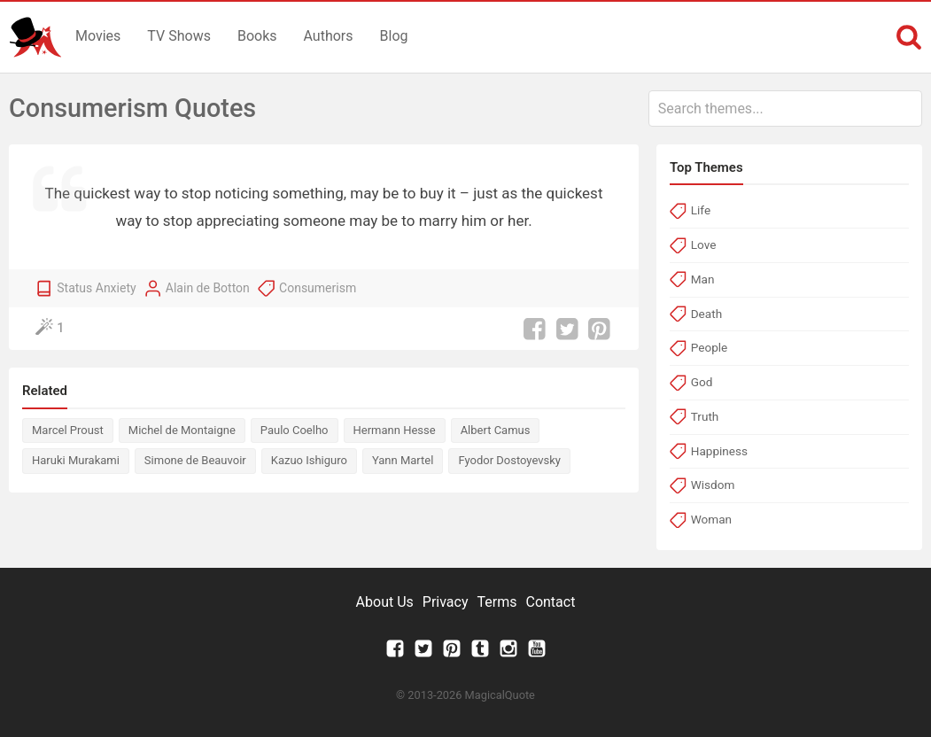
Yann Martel (402, 460)
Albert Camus (496, 430)
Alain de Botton (208, 288)
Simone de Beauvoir (195, 460)
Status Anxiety (96, 288)
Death (706, 313)
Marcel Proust (68, 430)
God (702, 382)
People (709, 347)
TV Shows (179, 35)
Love (704, 244)
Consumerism (317, 288)
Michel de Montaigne (182, 430)
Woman (711, 519)
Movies (97, 35)
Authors (328, 35)
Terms (497, 601)
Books (257, 35)
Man (703, 279)
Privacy (446, 601)
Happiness (719, 451)
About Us (385, 601)
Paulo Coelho (294, 430)
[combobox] (785, 108)
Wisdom (713, 484)
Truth (705, 416)
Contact (550, 601)
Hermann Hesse (394, 430)
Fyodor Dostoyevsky (509, 460)
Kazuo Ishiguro (309, 460)
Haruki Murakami (76, 460)
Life (700, 210)
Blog (394, 35)
